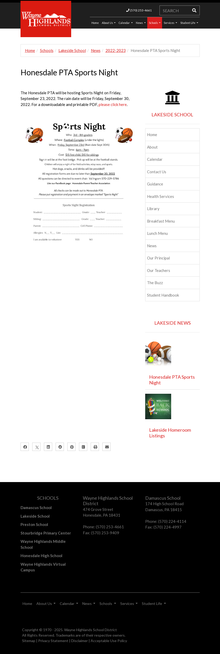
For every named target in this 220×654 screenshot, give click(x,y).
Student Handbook (163, 295)
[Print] (95, 447)
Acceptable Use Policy (109, 640)
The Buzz (155, 282)
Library (153, 208)
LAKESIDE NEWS (172, 323)
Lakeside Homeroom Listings (170, 432)
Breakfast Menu (161, 221)
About (152, 147)
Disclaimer (79, 640)
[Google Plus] (83, 447)
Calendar (124, 22)
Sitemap (28, 640)
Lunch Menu (157, 233)
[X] (36, 447)
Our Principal (158, 258)
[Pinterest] (71, 447)
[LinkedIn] (48, 447)
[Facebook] (25, 447)
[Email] (106, 447)
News (139, 22)
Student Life (188, 22)
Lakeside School (72, 50)
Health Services (160, 196)
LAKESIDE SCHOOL (172, 114)
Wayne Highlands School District (90, 630)
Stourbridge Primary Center (46, 533)
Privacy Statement (53, 640)
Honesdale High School (41, 555)
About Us (108, 22)
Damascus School (36, 507)
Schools (153, 22)
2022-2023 (115, 50)
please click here (113, 104)
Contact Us (156, 171)
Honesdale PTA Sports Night (172, 379)
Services (169, 22)
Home (30, 50)
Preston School (34, 524)
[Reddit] (60, 447)
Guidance (155, 184)
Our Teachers (158, 270)
